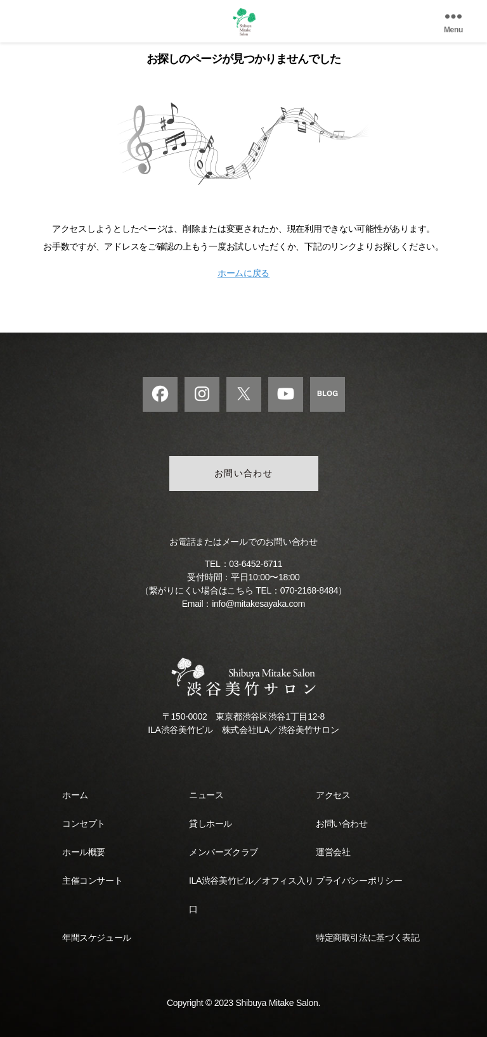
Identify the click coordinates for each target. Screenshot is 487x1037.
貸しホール (210, 823)
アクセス (333, 795)
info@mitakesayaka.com (258, 604)
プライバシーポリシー (359, 880)
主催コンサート (92, 880)
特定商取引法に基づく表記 (367, 937)
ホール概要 (83, 852)
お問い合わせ (243, 473)
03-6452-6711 (255, 564)
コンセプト (83, 823)
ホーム (75, 795)
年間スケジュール (96, 937)
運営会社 (333, 852)
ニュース (206, 795)
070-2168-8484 (309, 590)
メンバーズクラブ (223, 852)
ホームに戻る (243, 273)
